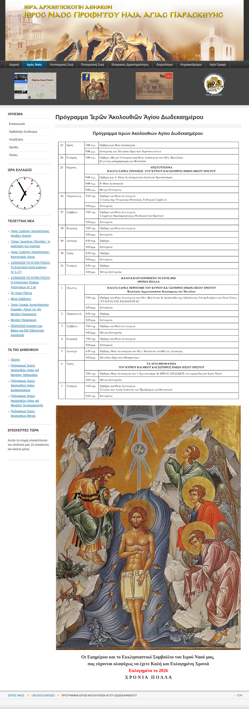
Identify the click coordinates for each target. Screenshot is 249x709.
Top (239, 695)
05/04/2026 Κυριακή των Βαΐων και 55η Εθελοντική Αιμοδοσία (27, 330)
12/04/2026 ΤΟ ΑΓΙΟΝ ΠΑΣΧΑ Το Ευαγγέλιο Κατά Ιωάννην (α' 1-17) (30, 267)
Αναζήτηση (16, 139)
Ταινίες (13, 155)
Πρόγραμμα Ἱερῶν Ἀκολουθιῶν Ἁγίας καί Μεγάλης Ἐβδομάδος (25, 370)
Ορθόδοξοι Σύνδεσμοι (23, 131)
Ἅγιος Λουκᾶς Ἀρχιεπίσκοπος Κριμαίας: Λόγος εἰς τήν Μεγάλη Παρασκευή (30, 309)
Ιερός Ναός (16, 695)
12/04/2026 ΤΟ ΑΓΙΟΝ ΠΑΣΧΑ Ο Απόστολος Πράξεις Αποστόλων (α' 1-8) (30, 282)
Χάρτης (15, 359)
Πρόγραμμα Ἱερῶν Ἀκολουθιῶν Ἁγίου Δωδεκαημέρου (23, 385)
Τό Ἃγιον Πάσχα (21, 293)
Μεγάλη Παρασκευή (23, 320)
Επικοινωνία (17, 124)
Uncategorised (43, 695)
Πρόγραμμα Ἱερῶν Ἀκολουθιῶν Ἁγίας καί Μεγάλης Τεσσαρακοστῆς (27, 400)
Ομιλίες (13, 147)
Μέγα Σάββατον (21, 299)
